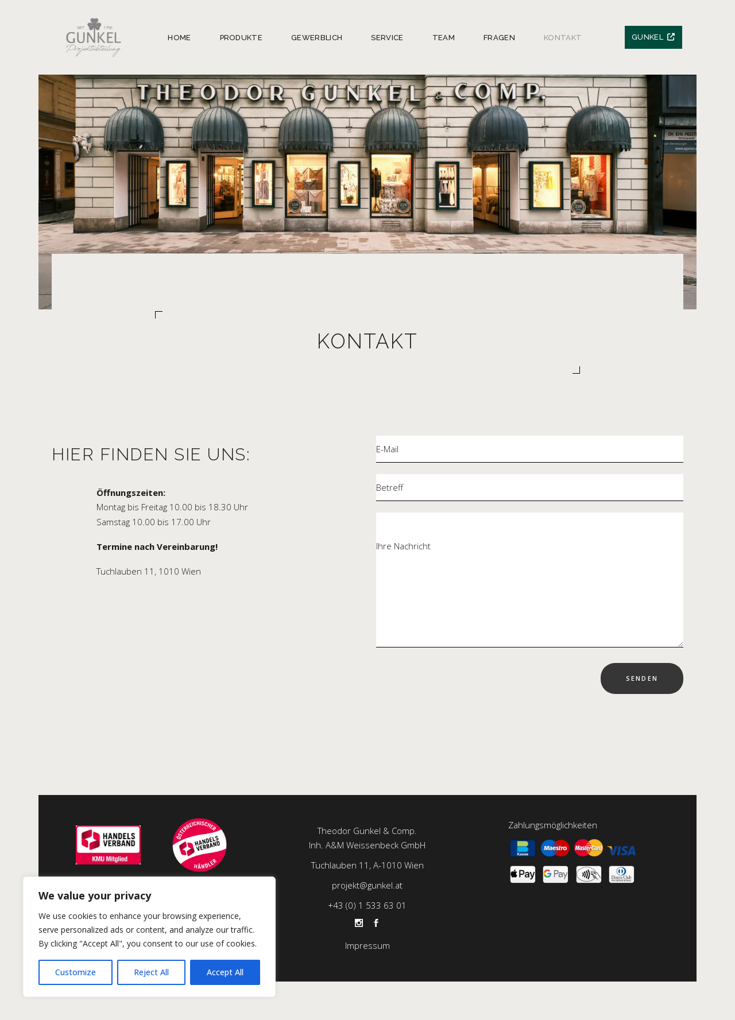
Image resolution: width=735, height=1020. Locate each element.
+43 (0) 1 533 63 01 (367, 905)
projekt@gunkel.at (367, 885)
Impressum (367, 945)
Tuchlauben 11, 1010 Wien (148, 571)
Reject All (151, 972)
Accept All (225, 972)
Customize (75, 972)
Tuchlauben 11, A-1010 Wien (367, 865)
